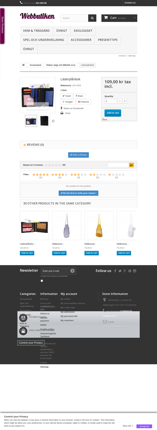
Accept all (144, 426)
